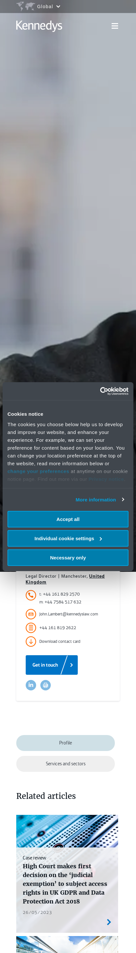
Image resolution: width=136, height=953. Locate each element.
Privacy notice (106, 479)
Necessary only (68, 557)
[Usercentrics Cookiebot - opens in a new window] (100, 391)
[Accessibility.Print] (45, 685)
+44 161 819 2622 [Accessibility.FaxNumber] (51, 628)
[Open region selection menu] (38, 6)
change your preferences (38, 471)
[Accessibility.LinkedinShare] (31, 685)
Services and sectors (66, 763)
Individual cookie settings (68, 538)
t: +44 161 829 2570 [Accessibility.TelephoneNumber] (59, 594)
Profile (65, 742)
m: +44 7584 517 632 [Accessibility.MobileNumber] (60, 601)
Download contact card (53, 641)
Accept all (68, 519)
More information (95, 499)
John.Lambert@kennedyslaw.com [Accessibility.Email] (62, 614)
